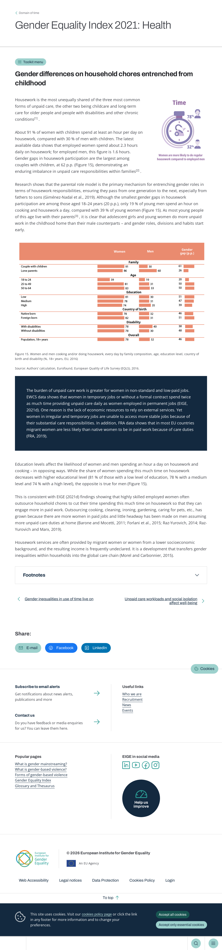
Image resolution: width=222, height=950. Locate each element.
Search (196, 943)
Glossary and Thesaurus (35, 785)
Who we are (132, 694)
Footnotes (34, 575)
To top (108, 898)
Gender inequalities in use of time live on (59, 600)
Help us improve (141, 804)
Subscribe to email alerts (37, 686)
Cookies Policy (142, 880)
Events (127, 710)
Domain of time (29, 13)
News (126, 705)
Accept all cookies (172, 914)
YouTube (136, 765)
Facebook (145, 765)
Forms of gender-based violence (41, 774)
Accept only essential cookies (181, 925)
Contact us (25, 715)
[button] (28, 648)
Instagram (155, 765)
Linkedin (126, 765)
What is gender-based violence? (41, 769)
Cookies (207, 668)
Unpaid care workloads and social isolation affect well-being (158, 602)
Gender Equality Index (33, 780)
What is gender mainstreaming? (41, 764)
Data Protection (105, 880)
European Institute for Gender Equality (15, 943)
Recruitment (132, 699)
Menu (213, 943)
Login (170, 880)
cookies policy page (97, 914)
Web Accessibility (34, 880)
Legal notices (70, 880)
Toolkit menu (33, 62)
